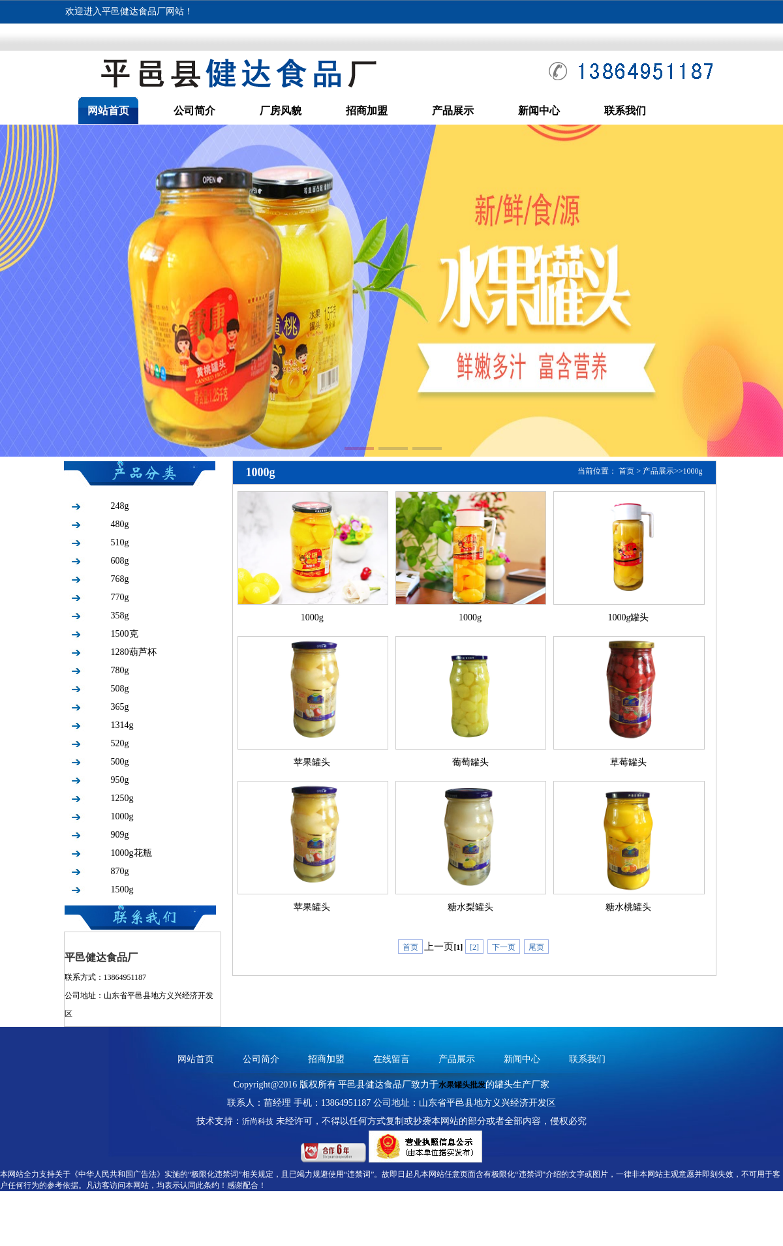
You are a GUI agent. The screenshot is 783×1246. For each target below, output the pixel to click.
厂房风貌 (280, 110)
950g (120, 780)
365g (120, 707)
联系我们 (625, 110)
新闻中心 (539, 110)
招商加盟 (367, 110)
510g (120, 542)
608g (120, 561)
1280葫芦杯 (134, 652)
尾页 (536, 947)
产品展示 (453, 110)
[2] (474, 947)
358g (120, 615)
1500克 (124, 634)
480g (120, 524)
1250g (122, 798)
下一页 (503, 947)
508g (120, 688)
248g (120, 506)
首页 (626, 471)
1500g (122, 889)
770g (120, 597)
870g (120, 871)
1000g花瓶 (131, 853)
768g (120, 579)
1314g (122, 725)
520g (120, 743)
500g (120, 762)
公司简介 (194, 110)
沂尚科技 (257, 1121)
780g (120, 670)
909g (120, 835)
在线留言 (391, 1059)
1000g (122, 816)
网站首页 (108, 110)
